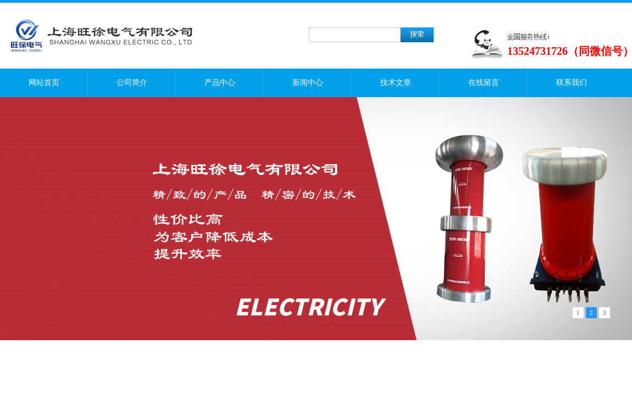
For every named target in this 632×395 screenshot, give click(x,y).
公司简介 (132, 82)
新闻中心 (307, 82)
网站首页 (44, 82)
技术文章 (395, 82)
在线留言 (483, 82)
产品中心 (219, 82)
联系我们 (571, 82)
